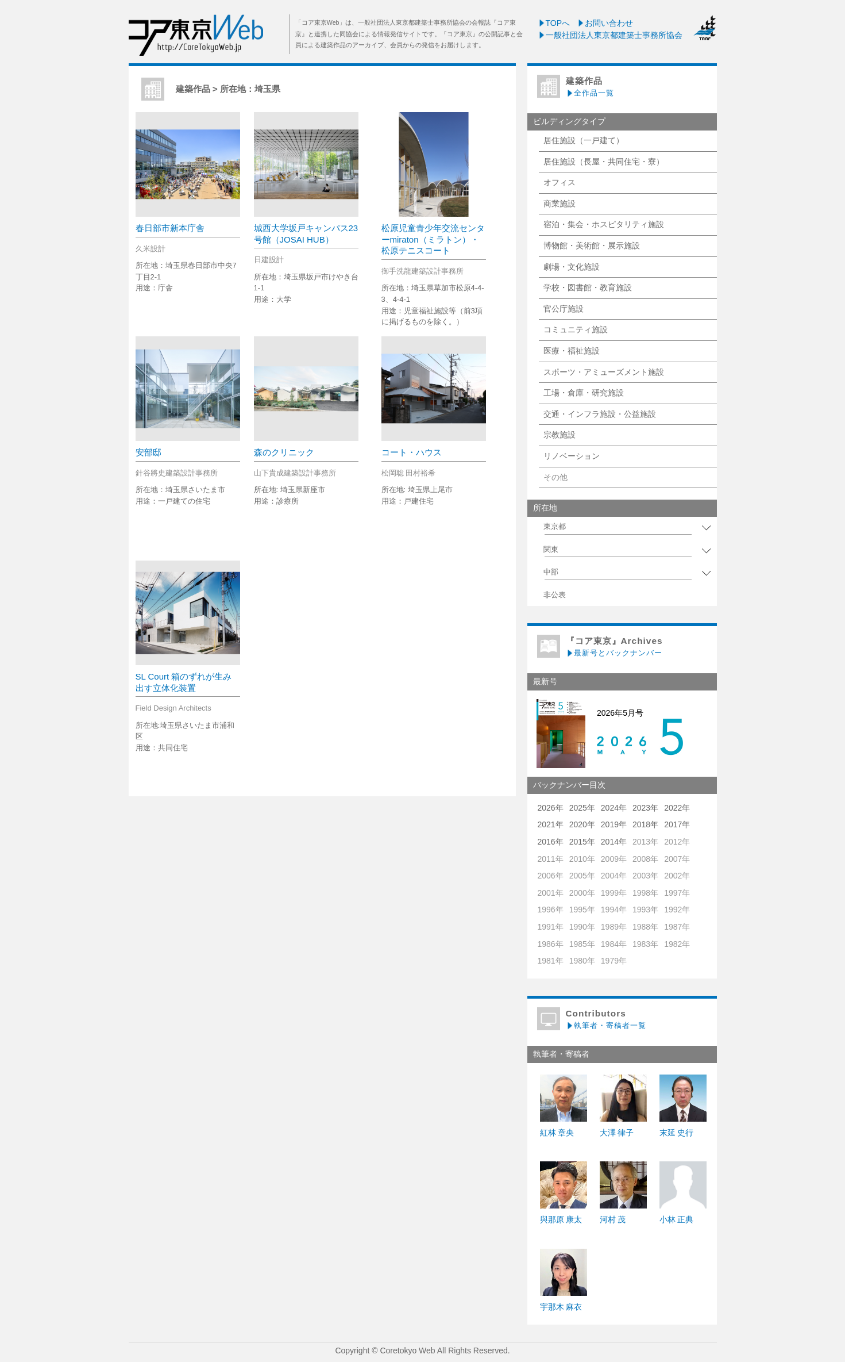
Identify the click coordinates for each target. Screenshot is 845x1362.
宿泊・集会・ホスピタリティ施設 (603, 224)
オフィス (559, 182)
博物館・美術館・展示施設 (591, 245)
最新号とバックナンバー (614, 653)
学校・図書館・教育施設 (587, 287)
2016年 (551, 841)
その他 (555, 477)
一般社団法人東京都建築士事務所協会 (610, 35)
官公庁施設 (563, 308)
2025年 (582, 807)
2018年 (645, 824)
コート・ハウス (411, 452)
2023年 (645, 807)
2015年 (582, 841)
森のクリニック (284, 452)
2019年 (614, 824)
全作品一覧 (590, 93)
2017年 (677, 824)
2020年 (582, 824)
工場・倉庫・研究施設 (583, 392)
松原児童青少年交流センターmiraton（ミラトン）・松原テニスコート (433, 239)
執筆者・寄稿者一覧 (606, 1025)
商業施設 (559, 203)
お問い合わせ (605, 23)
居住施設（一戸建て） (583, 140)
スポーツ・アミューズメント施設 (603, 372)
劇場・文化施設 (571, 266)
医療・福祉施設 (571, 350)
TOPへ (554, 23)
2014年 (614, 841)
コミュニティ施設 (575, 329)
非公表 (554, 595)
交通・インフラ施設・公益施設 (599, 414)
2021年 (551, 824)
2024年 (614, 807)
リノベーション (571, 456)
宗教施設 (559, 434)
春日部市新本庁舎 (170, 228)
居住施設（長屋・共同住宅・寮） (603, 161)
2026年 (551, 807)
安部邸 (148, 452)
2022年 (677, 807)
